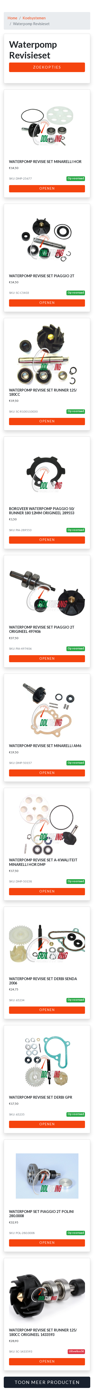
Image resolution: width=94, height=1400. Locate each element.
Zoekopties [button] (47, 67)
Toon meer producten (47, 1382)
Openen (47, 188)
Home (12, 18)
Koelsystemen (34, 18)
